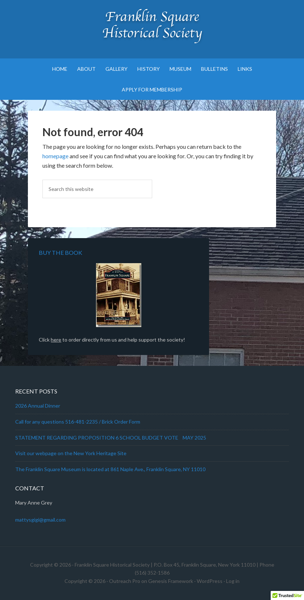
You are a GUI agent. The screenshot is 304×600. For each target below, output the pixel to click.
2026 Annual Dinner (37, 406)
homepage (55, 155)
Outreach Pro (124, 581)
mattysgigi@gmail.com (40, 520)
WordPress (209, 581)
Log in (233, 581)
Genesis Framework (170, 581)
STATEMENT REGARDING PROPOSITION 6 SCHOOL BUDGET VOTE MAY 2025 (110, 437)
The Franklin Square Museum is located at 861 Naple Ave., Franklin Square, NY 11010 (110, 469)
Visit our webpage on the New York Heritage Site (70, 453)
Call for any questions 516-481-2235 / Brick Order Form (77, 422)
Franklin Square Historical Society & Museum (152, 25)
